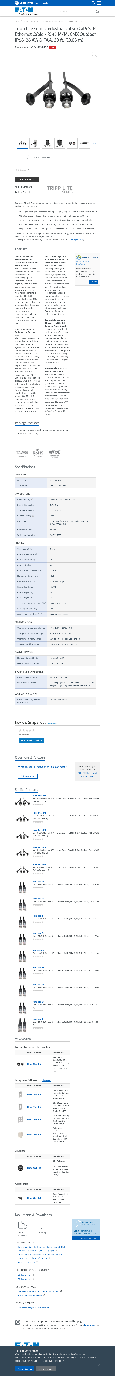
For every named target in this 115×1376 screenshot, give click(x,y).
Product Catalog (31, 21)
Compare (46, 1080)
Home (17, 21)
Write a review (33, 170)
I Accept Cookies (24, 1368)
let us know (89, 1325)
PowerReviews (52, 723)
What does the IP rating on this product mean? (42, 766)
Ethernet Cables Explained (30, 1295)
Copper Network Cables (53, 21)
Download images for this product (33, 1308)
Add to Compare (23, 186)
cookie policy (58, 1360)
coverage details (76, 239)
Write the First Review (31, 740)
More (94, 143)
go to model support (88, 1238)
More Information (46, 1368)
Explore (94, 282)
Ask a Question (27, 776)
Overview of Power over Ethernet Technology (38, 1291)
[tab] (42, 767)
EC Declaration (24, 1275)
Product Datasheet (27, 1262)
